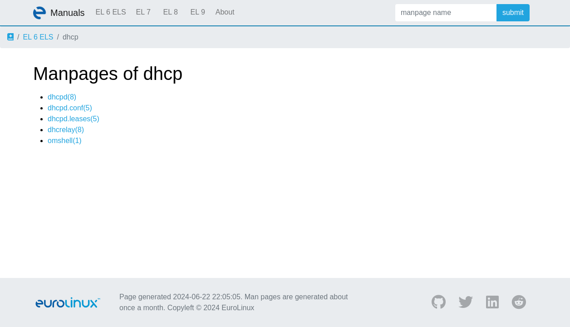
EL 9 (197, 12)
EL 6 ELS (111, 12)
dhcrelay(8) (66, 130)
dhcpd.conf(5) (70, 108)
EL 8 (170, 12)
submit (513, 12)
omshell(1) (65, 140)
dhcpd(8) (62, 97)
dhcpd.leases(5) (73, 119)
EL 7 (143, 12)
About (225, 12)
